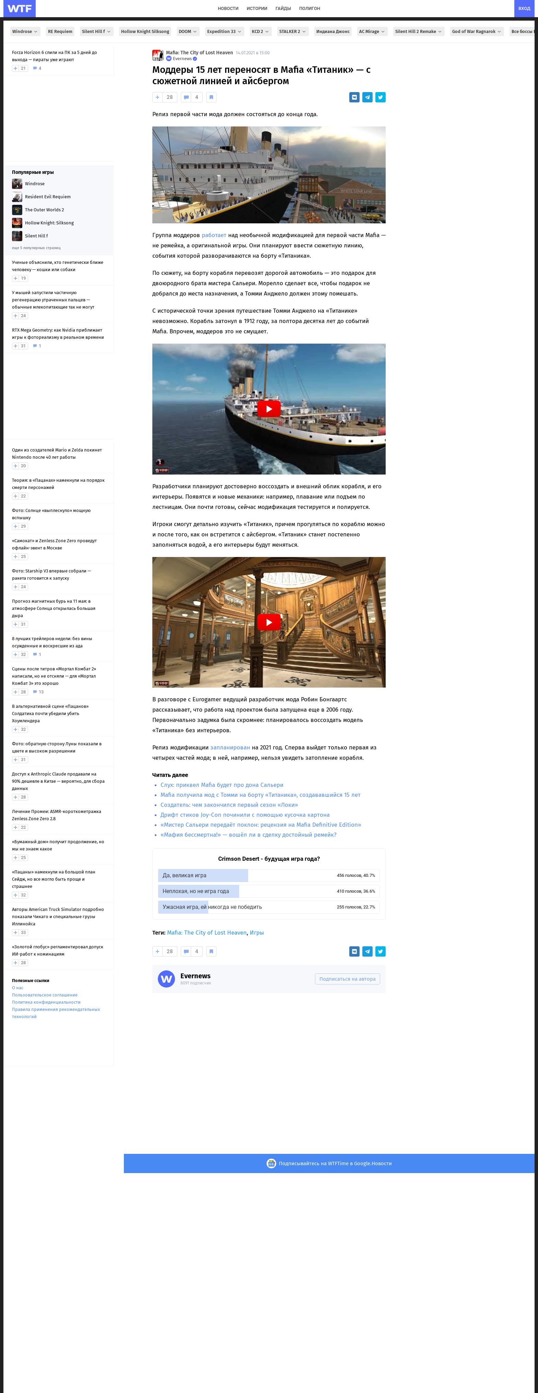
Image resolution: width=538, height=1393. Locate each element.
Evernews (195, 976)
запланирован (230, 747)
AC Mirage (372, 31)
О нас (17, 987)
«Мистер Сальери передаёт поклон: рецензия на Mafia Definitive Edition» (261, 824)
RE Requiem (60, 31)
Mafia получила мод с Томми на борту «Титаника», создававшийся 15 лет (261, 795)
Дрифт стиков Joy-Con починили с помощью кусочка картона (245, 814)
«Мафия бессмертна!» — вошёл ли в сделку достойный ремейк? (249, 834)
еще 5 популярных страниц (36, 248)
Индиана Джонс (333, 31)
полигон (309, 8)
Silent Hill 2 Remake (419, 31)
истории (257, 8)
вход (524, 8)
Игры (257, 932)
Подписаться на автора (347, 979)
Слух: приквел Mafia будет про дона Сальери (222, 785)
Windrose (25, 31)
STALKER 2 (293, 31)
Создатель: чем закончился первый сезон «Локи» (229, 805)
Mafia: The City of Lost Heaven (199, 53)
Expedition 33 (224, 31)
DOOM (188, 31)
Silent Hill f (97, 31)
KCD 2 (261, 31)
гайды (283, 8)
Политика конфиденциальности (46, 1002)
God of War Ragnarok (477, 31)
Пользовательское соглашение (45, 995)
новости (228, 8)
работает (214, 235)
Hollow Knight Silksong (145, 31)
